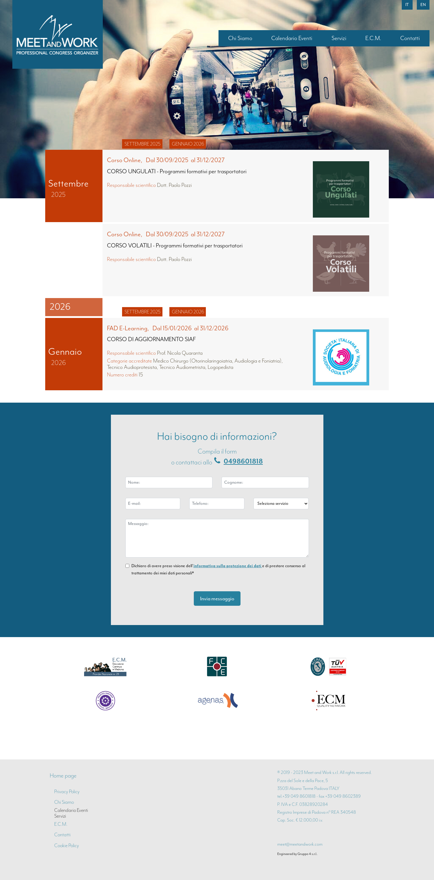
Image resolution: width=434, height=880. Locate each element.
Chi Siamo (240, 38)
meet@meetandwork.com (299, 844)
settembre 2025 (142, 144)
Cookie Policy (66, 845)
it (407, 4)
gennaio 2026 (188, 144)
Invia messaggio (217, 598)
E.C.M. (373, 38)
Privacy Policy (67, 791)
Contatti (410, 38)
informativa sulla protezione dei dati (227, 565)
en (423, 4)
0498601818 (243, 461)
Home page (63, 775)
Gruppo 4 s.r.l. (307, 854)
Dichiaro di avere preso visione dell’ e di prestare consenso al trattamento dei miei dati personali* (218, 569)
